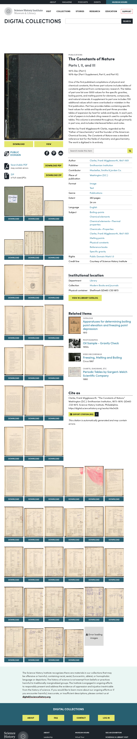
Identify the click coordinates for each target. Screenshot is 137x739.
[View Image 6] (33, 243)
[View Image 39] (94, 562)
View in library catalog (85, 297)
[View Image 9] (33, 280)
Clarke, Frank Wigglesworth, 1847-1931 (109, 160)
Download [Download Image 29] (13, 539)
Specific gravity (98, 251)
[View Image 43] (53, 602)
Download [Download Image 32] (73, 539)
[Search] (93, 21)
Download (19, 144)
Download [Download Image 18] (33, 418)
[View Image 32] (73, 522)
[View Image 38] (73, 562)
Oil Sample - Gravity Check (101, 343)
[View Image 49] (53, 642)
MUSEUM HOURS (82, 732)
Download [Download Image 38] (73, 579)
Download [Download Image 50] (73, 660)
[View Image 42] (33, 602)
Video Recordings (92, 354)
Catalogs (88, 318)
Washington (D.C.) (99, 175)
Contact (81, 717)
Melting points (97, 238)
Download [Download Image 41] (13, 619)
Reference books (98, 247)
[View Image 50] (73, 643)
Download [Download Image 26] (73, 499)
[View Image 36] (33, 562)
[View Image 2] (13, 201)
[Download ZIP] (6, 175)
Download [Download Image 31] (53, 539)
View (48, 144)
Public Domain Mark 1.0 (102, 256)
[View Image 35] (13, 562)
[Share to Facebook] (46, 153)
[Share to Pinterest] (53, 153)
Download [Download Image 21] (33, 458)
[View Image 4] (53, 208)
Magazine (67, 2)
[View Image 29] (13, 522)
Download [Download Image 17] (13, 418)
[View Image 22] (53, 442)
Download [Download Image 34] (114, 539)
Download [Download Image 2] (13, 218)
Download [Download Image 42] (33, 619)
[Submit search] (130, 150)
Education (111, 11)
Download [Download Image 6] (33, 257)
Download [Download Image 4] (53, 218)
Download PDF (53, 165)
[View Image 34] (114, 521)
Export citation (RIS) (81, 414)
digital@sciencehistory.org (36, 696)
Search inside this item (81, 150)
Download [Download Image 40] (114, 579)
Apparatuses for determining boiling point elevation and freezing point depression (107, 325)
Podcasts (83, 2)
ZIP (12, 174)
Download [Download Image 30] (33, 539)
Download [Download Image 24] (33, 499)
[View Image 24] (33, 481)
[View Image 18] (33, 401)
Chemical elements (100, 216)
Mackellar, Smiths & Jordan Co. (105, 170)
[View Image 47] (13, 642)
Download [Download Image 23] (13, 499)
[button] (97, 414)
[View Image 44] (73, 602)
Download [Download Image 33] (94, 539)
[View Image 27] (94, 481)
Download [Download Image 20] (13, 458)
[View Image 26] (73, 481)
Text (92, 187)
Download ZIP (53, 175)
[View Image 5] (13, 247)
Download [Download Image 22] (53, 458)
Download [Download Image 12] (33, 337)
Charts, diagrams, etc (95, 368)
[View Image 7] (53, 240)
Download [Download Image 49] (53, 660)
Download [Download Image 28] (114, 499)
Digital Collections (32, 21)
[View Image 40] (114, 562)
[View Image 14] (13, 361)
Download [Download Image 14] (13, 378)
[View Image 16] (53, 360)
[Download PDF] (6, 165)
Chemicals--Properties (101, 229)
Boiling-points (97, 212)
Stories (80, 11)
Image (93, 183)
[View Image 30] (33, 522)
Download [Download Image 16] (53, 378)
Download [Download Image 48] (33, 660)
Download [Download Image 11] (13, 337)
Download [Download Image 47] (13, 660)
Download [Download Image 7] (53, 257)
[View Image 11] (13, 320)
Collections (63, 11)
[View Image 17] (13, 401)
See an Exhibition (114, 732)
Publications (75, 54)
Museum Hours (119, 2)
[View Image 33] (94, 521)
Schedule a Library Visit (117, 737)
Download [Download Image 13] (53, 337)
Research (95, 11)
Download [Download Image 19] (53, 418)
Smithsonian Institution (101, 165)
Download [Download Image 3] (33, 218)
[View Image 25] (53, 481)
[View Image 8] (13, 280)
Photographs (90, 339)
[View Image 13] (53, 320)
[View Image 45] (94, 602)
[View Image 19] (53, 400)
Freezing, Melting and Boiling (102, 357)
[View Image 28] (114, 482)
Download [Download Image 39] (94, 579)
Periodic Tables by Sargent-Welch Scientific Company (105, 373)
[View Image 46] (114, 602)
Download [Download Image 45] (94, 619)
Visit (48, 11)
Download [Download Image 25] (53, 499)
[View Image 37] (53, 562)
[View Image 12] (33, 320)
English (93, 207)
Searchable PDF (19, 164)
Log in (106, 717)
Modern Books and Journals (104, 285)
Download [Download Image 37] (53, 579)
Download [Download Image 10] (53, 297)
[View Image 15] (33, 360)
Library (93, 280)
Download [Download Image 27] (94, 499)
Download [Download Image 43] (53, 619)
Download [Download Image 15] (33, 378)
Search (127, 21)
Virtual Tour (79, 737)
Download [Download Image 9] (33, 297)
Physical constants (99, 242)
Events (97, 2)
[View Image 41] (13, 602)
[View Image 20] (13, 441)
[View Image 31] (53, 522)
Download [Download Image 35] (13, 579)
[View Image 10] (53, 280)
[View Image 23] (13, 481)
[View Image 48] (33, 642)
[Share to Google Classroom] (60, 153)
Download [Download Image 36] (33, 579)
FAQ (56, 717)
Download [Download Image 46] (114, 619)
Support (126, 11)
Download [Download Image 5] (13, 257)
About (53, 2)
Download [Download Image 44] (73, 619)
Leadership (48, 737)
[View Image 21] (33, 440)
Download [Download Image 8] (13, 297)
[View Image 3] (33, 201)
